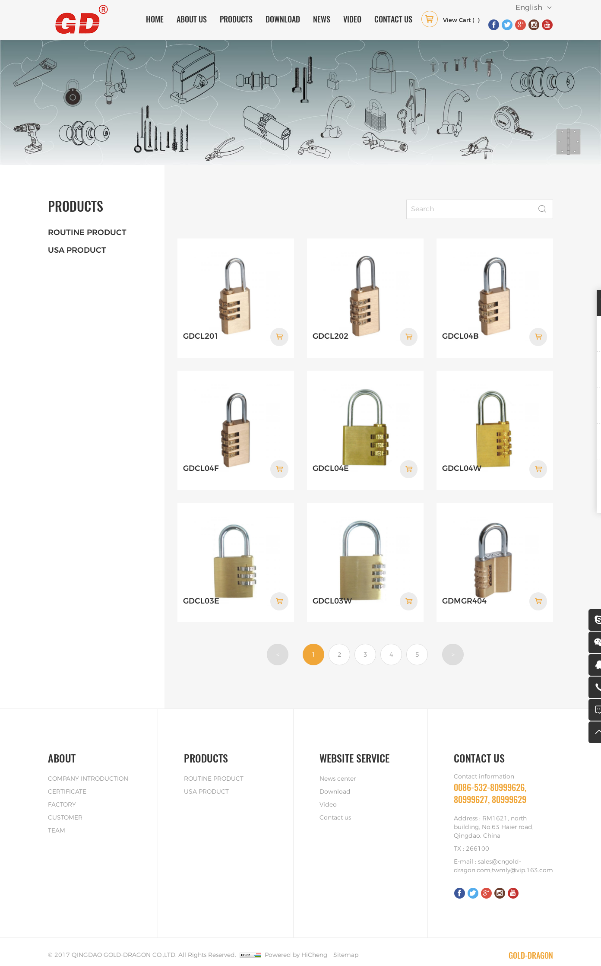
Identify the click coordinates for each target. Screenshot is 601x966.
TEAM (56, 823)
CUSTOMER (65, 810)
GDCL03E (201, 593)
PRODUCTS (236, 19)
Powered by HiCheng (296, 947)
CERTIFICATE (67, 784)
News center (337, 771)
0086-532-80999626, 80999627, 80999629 (490, 785)
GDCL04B (460, 334)
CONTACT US (393, 19)
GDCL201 (201, 334)
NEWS (321, 19)
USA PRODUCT (77, 250)
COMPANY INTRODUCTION (88, 771)
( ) (450, 20)
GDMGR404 (464, 593)
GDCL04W (461, 463)
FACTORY (62, 797)
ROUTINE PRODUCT (87, 233)
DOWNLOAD (283, 19)
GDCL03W (332, 593)
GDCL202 (330, 334)
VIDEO (352, 19)
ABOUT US (192, 19)
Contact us (335, 810)
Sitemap (345, 947)
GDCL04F (201, 463)
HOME (155, 19)
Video (328, 797)
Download (335, 784)
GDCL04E (331, 463)
